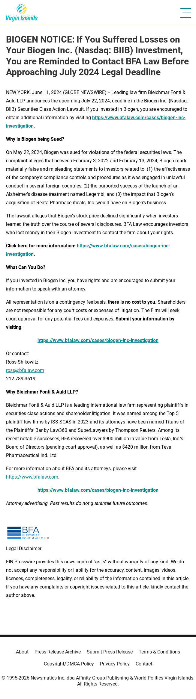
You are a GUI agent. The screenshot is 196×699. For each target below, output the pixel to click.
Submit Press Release (110, 652)
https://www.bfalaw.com (32, 477)
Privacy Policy (115, 664)
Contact (144, 664)
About (22, 652)
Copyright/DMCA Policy (69, 664)
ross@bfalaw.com (25, 370)
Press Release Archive (58, 652)
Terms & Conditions (159, 652)
